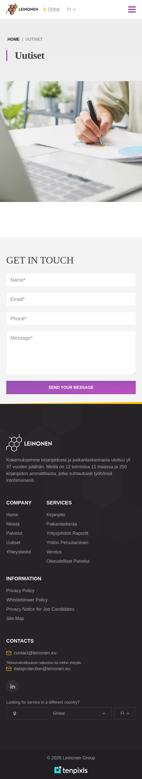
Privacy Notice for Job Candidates (40, 609)
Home (14, 39)
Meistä (13, 524)
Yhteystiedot (18, 551)
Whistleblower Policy (27, 599)
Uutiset (13, 542)
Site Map (15, 618)
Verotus (54, 551)
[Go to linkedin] (12, 686)
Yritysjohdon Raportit (67, 533)
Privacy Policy (20, 590)
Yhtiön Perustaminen (67, 542)
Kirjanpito (55, 514)
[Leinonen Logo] (22, 9)
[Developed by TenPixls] (71, 770)
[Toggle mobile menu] (132, 9)
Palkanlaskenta (61, 524)
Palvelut (14, 533)
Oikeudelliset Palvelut (68, 561)
